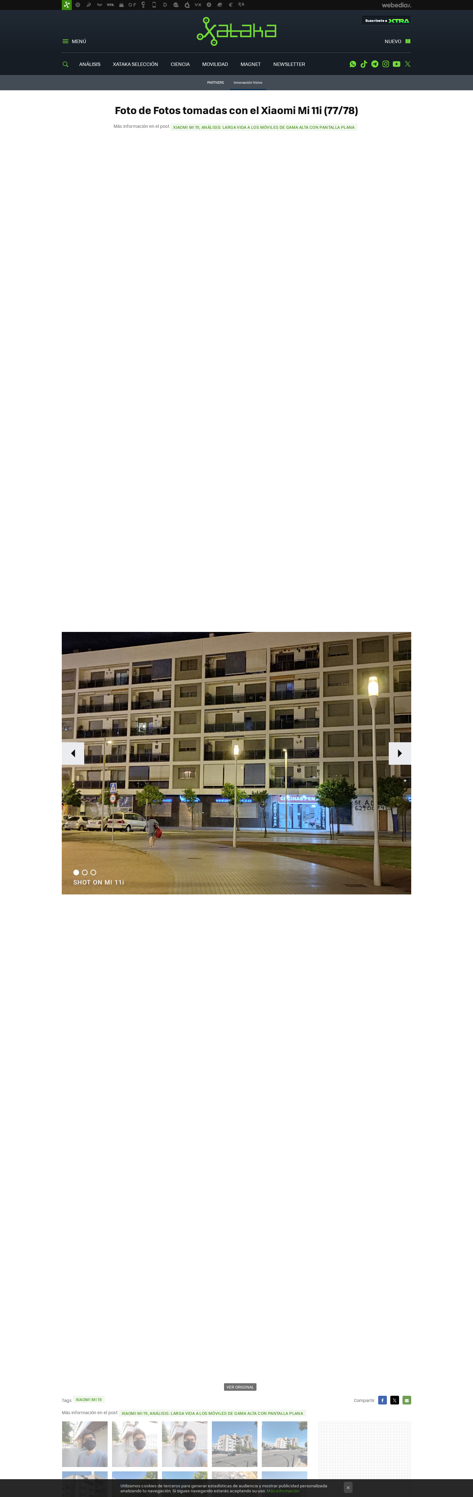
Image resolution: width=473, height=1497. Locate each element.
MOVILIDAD (215, 64)
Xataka (236, 31)
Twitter (407, 64)
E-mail (406, 1400)
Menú (79, 41)
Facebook (382, 1400)
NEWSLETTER (289, 64)
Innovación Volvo (248, 82)
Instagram (385, 64)
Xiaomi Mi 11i (89, 1399)
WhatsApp (353, 64)
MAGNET (251, 64)
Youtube (396, 64)
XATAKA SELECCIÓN (135, 64)
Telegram (374, 64)
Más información (283, 1491)
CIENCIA (180, 64)
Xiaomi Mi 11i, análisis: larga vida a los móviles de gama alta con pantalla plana (264, 127)
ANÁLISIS (89, 64)
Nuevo (393, 41)
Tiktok (364, 64)
